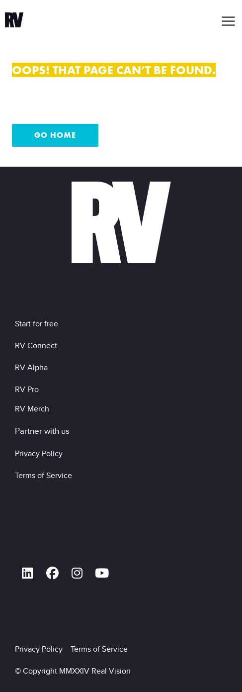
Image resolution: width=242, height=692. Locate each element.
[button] (229, 21)
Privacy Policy (41, 453)
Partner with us (42, 431)
